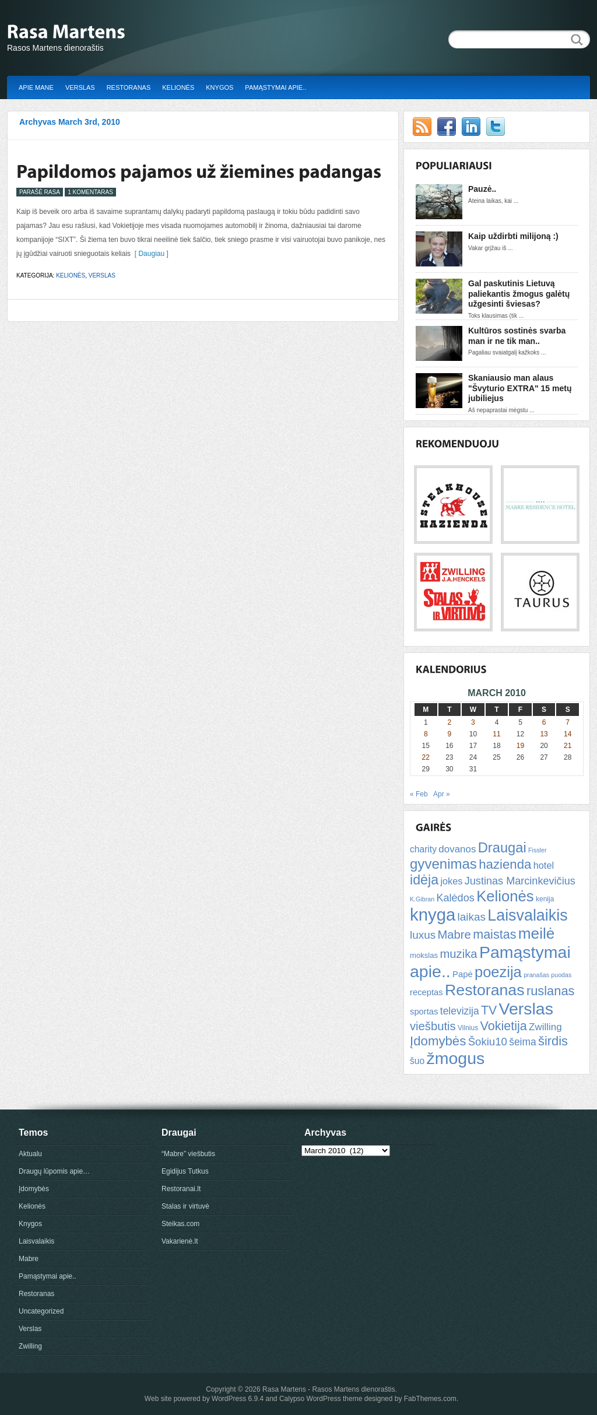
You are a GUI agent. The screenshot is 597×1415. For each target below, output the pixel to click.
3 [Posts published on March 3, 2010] (473, 722)
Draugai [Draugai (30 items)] (502, 847)
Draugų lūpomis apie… (54, 1171)
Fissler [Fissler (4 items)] (537, 850)
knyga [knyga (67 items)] (432, 914)
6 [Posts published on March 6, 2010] (544, 722)
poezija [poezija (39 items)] (498, 972)
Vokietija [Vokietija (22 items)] (503, 1026)
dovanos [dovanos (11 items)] (457, 849)
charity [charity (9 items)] (423, 849)
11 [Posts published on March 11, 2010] (496, 734)
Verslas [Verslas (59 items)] (525, 1008)
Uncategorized (41, 1311)
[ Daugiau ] (149, 254)
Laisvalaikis (36, 1241)
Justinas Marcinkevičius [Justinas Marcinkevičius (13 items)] (520, 881)
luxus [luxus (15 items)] (423, 935)
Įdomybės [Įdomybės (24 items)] (438, 1041)
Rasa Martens (284, 1389)
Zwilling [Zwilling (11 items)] (545, 1027)
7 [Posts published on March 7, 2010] (568, 722)
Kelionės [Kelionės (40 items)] (505, 896)
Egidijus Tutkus (185, 1171)
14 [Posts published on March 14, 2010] (567, 734)
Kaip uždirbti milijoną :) (513, 236)
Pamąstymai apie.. (275, 87)
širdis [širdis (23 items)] (553, 1041)
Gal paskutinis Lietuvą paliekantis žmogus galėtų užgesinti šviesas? (519, 293)
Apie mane (36, 87)
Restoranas (129, 87)
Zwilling (30, 1346)
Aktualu (30, 1154)
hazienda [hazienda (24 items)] (505, 864)
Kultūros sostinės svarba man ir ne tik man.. (517, 336)
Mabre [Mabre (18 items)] (453, 934)
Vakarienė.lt (179, 1241)
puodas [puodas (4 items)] (561, 974)
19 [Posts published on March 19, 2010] (520, 746)
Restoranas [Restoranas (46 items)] (484, 990)
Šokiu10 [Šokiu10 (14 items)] (487, 1041)
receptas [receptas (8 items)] (426, 992)
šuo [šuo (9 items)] (417, 1061)
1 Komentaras (90, 192)
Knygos (219, 87)
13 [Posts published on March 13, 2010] (543, 734)
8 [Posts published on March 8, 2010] (426, 734)
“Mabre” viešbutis (188, 1154)
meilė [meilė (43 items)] (536, 933)
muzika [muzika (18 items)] (458, 953)
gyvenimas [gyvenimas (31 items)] (443, 864)
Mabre (28, 1259)
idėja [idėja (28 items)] (424, 879)
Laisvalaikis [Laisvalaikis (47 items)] (527, 915)
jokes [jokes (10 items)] (451, 881)
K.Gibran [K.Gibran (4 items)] (422, 899)
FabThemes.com (430, 1399)
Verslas (80, 87)
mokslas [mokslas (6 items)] (424, 955)
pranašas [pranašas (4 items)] (536, 974)
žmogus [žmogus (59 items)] (456, 1058)
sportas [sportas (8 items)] (424, 1011)
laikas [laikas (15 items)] (472, 917)
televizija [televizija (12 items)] (459, 1011)
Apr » (441, 794)
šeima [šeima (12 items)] (522, 1042)
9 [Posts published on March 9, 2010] (450, 734)
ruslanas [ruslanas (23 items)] (550, 991)
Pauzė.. (482, 189)
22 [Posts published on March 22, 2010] (426, 757)
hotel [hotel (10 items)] (543, 865)
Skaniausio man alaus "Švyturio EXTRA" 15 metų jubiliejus (519, 388)
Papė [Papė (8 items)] (462, 974)
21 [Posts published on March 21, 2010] (567, 746)
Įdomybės (34, 1189)
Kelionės (178, 87)
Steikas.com (180, 1224)
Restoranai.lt (181, 1189)
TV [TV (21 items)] (489, 1010)
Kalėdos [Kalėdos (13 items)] (455, 898)
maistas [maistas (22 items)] (494, 934)
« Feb (419, 794)
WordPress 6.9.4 (238, 1399)
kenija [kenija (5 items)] (545, 899)
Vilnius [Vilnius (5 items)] (468, 1028)
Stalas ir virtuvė (185, 1206)
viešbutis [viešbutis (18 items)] (433, 1026)
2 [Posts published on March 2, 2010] (450, 722)
